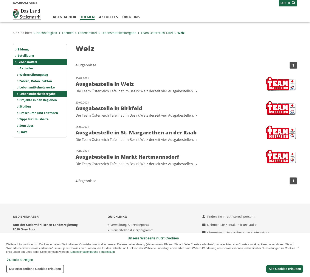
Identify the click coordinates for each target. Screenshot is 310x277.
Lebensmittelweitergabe (117, 33)
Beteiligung (25, 55)
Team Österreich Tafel (155, 33)
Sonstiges (26, 125)
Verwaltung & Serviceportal (130, 225)
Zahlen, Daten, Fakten (35, 81)
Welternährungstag (33, 75)
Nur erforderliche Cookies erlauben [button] (35, 269)
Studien (25, 106)
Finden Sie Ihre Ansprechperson (229, 217)
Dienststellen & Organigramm (131, 230)
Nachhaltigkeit (45, 33)
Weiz (179, 33)
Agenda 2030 (64, 17)
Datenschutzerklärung (84, 251)
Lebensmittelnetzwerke (37, 87)
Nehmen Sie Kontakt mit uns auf (229, 225)
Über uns (131, 17)
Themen (87, 17)
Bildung (23, 49)
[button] (19, 260)
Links (23, 132)
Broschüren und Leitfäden (38, 113)
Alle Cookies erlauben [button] (284, 269)
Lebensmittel (86, 33)
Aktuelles (108, 17)
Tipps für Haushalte (33, 119)
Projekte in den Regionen (38, 100)
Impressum (108, 251)
